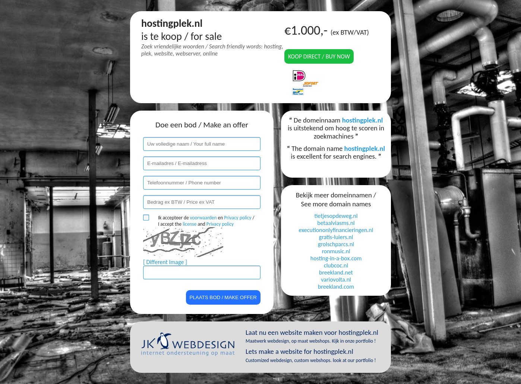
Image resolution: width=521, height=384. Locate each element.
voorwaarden (203, 218)
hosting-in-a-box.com (336, 258)
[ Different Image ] (165, 262)
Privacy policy (237, 218)
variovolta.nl (336, 279)
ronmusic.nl (336, 251)
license (189, 224)
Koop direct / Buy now (319, 56)
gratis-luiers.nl (336, 237)
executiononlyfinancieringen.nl (336, 230)
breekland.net (336, 272)
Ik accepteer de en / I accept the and (206, 221)
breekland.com (336, 286)
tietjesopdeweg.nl (335, 215)
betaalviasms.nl (335, 222)
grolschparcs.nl (336, 244)
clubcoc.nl (336, 265)
